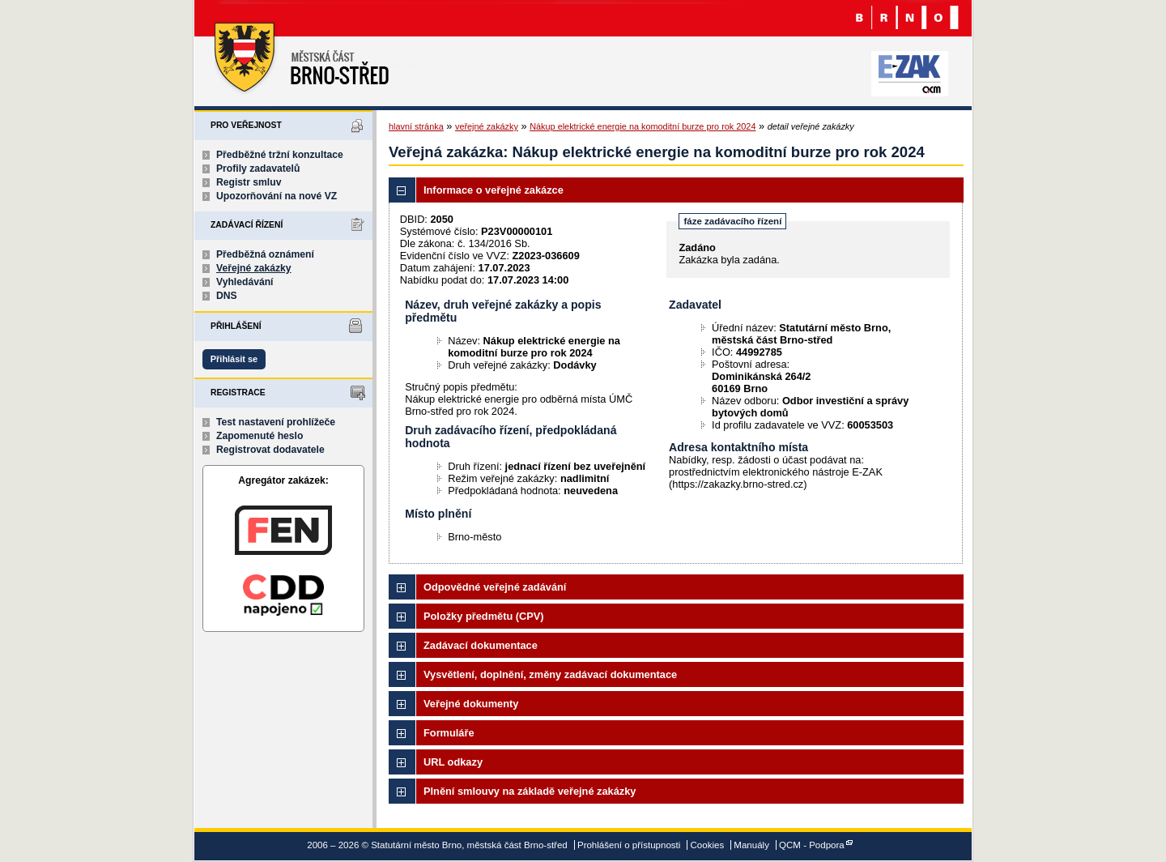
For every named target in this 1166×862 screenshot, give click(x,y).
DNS (226, 295)
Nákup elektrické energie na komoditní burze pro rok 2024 (642, 126)
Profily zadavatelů (258, 168)
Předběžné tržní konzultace (279, 154)
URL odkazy (453, 762)
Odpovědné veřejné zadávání (494, 587)
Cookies (708, 845)
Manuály (751, 845)
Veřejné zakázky (254, 268)
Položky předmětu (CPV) (483, 616)
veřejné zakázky (486, 126)
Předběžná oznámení (265, 254)
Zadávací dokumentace (480, 645)
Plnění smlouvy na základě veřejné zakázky (529, 791)
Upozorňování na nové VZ (276, 196)
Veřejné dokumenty (470, 704)
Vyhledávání (245, 282)
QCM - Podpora (812, 845)
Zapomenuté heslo (259, 436)
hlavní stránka (416, 126)
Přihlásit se (234, 359)
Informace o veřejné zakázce (493, 190)
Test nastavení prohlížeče (275, 422)
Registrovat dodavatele (270, 449)
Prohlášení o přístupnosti (628, 845)
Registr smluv (248, 182)
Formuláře (448, 733)
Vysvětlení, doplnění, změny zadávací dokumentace (550, 674)
